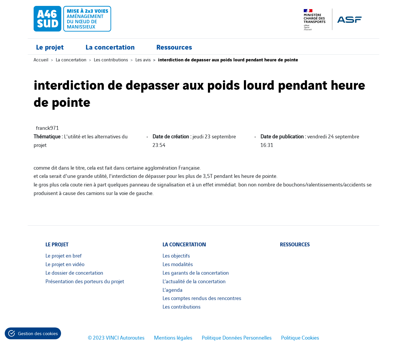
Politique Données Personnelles (237, 337)
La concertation (110, 46)
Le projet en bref (63, 255)
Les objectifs (176, 255)
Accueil (41, 59)
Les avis (143, 59)
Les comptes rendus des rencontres (202, 298)
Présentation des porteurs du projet (84, 281)
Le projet (50, 46)
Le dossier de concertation (74, 272)
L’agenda (173, 289)
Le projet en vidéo (64, 264)
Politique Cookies (300, 337)
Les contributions (111, 59)
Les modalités (178, 264)
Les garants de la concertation (196, 272)
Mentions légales (173, 337)
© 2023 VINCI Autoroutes (116, 337)
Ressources (174, 46)
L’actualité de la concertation (194, 281)
